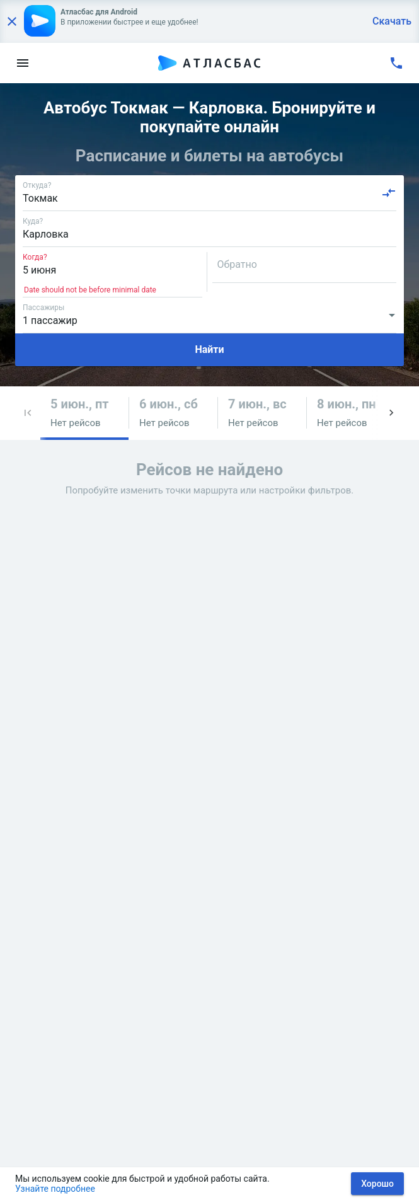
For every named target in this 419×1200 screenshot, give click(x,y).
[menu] (23, 63)
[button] (27, 413)
